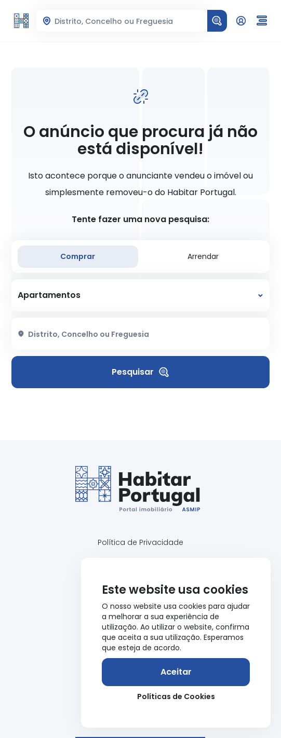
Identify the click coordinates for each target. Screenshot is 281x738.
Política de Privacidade (140, 542)
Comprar (77, 256)
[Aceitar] (176, 672)
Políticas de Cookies (176, 696)
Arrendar (203, 256)
